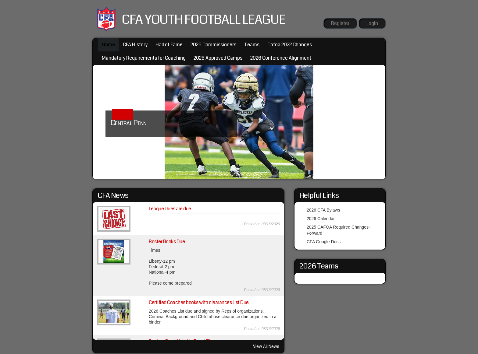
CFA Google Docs (324, 241)
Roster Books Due (167, 241)
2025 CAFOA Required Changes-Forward (338, 230)
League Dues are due (170, 208)
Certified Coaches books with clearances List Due (199, 302)
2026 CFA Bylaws (323, 210)
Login (372, 23)
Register (340, 23)
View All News (266, 346)
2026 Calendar (321, 218)
